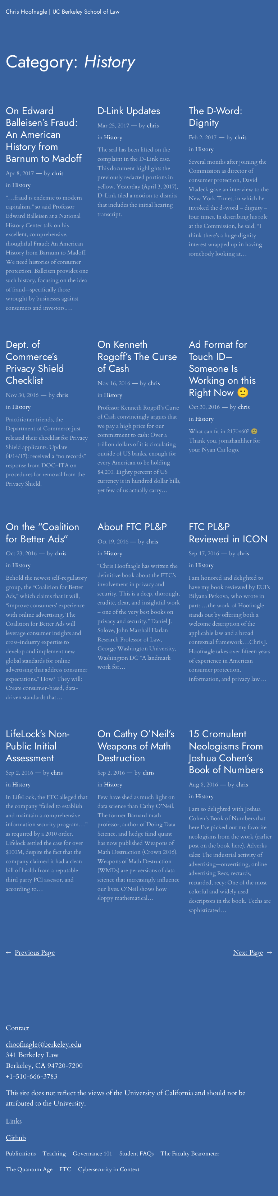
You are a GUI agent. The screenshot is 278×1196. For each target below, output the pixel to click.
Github (16, 1138)
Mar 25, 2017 (113, 126)
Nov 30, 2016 (22, 395)
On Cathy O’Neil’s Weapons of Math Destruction (135, 746)
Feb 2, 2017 (203, 137)
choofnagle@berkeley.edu (43, 1044)
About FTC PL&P (132, 527)
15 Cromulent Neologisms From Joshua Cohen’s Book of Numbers (226, 752)
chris (57, 173)
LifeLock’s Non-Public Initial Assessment (37, 746)
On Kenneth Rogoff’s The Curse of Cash (137, 356)
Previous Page (30, 953)
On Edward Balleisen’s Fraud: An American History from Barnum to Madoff (44, 135)
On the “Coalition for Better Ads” (42, 533)
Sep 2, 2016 (19, 773)
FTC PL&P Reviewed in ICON (228, 533)
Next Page (252, 953)
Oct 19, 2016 (112, 542)
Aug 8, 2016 (203, 785)
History (21, 185)
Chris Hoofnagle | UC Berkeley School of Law (62, 11)
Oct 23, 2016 (21, 553)
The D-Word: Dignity (215, 117)
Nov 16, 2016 (113, 383)
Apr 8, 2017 (20, 173)
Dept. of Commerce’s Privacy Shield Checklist (35, 362)
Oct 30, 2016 (204, 407)
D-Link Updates (128, 111)
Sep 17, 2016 (204, 553)
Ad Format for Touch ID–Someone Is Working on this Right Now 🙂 (222, 368)
